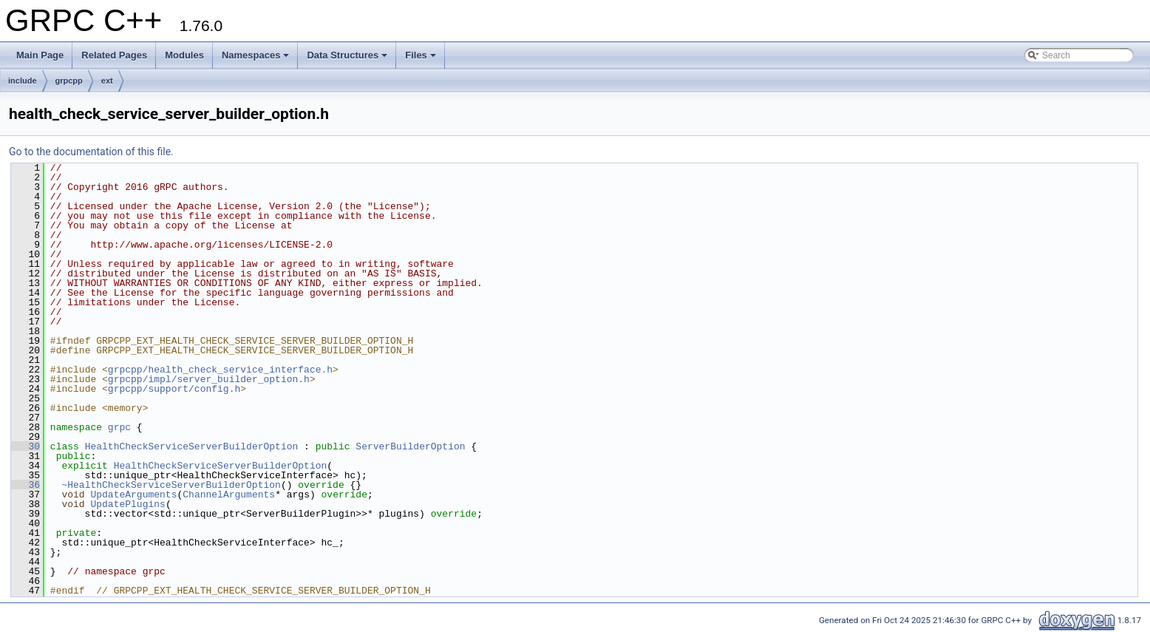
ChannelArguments (229, 494)
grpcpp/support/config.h (174, 388)
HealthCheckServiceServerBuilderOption (192, 446)
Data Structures (347, 55)
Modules (184, 55)
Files (420, 55)
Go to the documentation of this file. (91, 151)
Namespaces (256, 55)
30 (25, 446)
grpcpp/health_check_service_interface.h (220, 369)
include (22, 80)
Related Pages (114, 55)
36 (25, 485)
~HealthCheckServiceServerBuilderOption (170, 485)
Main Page (40, 55)
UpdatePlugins (127, 504)
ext (107, 80)
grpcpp (69, 80)
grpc (119, 427)
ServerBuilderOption (410, 446)
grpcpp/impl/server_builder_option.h (209, 379)
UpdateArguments (133, 494)
